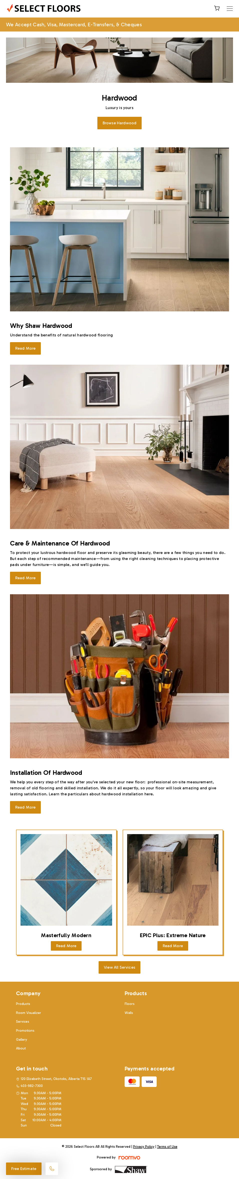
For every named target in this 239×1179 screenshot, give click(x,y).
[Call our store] (52, 1168)
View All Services (119, 967)
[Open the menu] (229, 8)
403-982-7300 (32, 1086)
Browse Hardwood (119, 123)
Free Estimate (23, 1168)
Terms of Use (167, 1146)
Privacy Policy (143, 1146)
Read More (25, 348)
